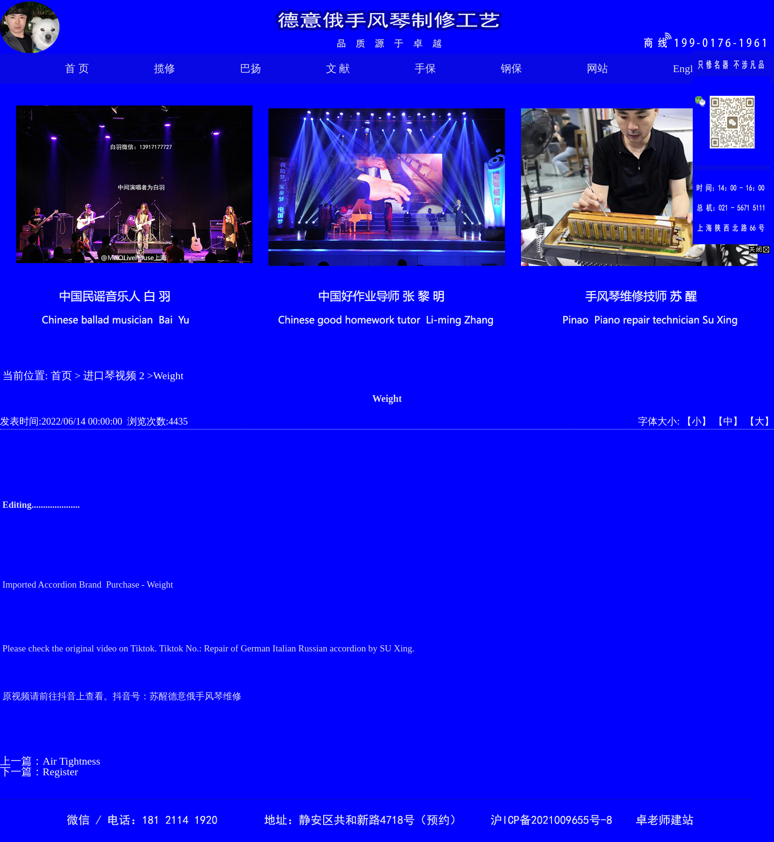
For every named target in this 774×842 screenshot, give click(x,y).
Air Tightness (71, 761)
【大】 (759, 421)
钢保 (511, 68)
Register (60, 772)
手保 (425, 68)
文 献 (338, 68)
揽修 (164, 68)
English (689, 68)
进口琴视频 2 (114, 375)
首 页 (77, 68)
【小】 (696, 421)
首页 (61, 375)
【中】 (728, 421)
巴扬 (250, 68)
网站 (597, 68)
